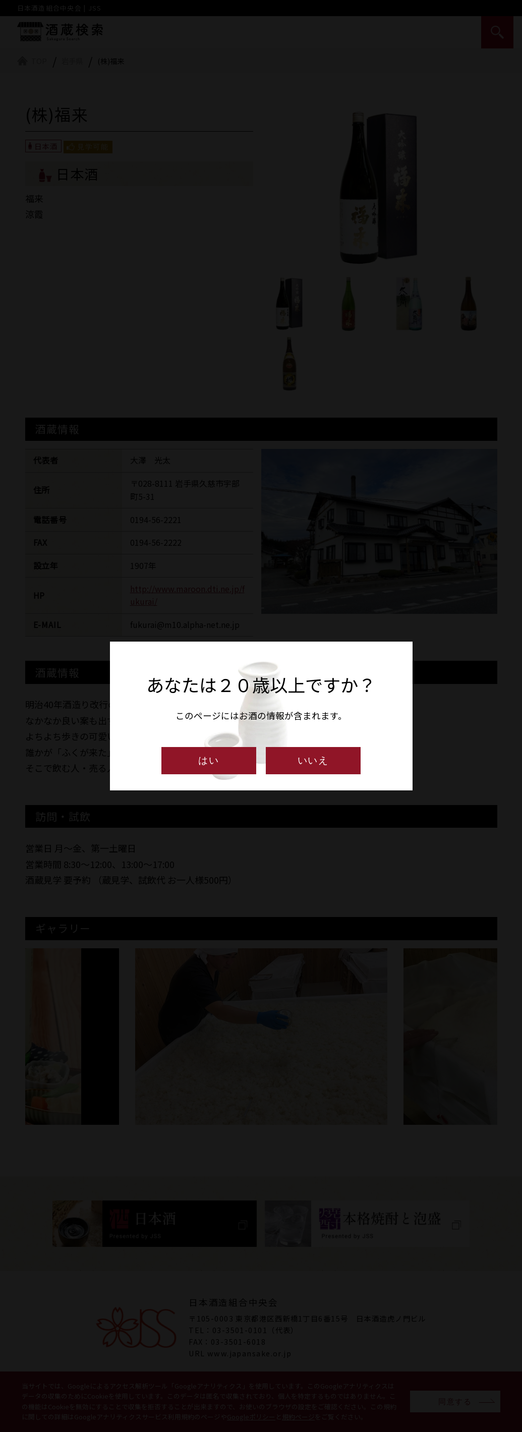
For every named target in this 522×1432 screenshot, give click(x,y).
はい (208, 760)
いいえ (313, 760)
